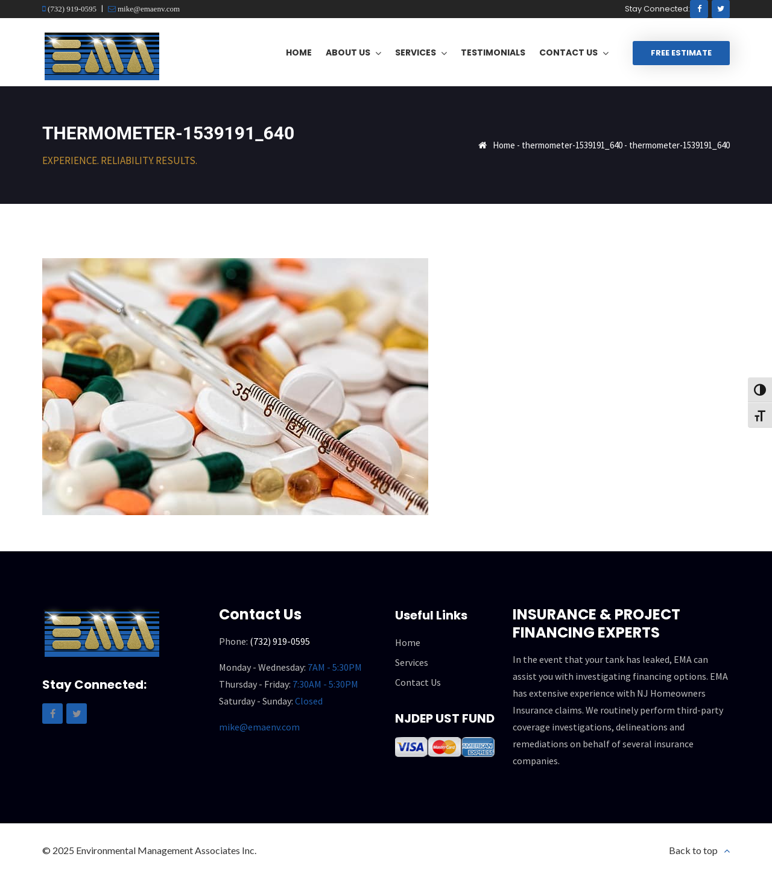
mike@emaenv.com (148, 9)
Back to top (693, 850)
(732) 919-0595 (71, 9)
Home (504, 145)
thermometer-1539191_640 (572, 145)
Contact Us (418, 682)
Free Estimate (681, 53)
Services (411, 662)
